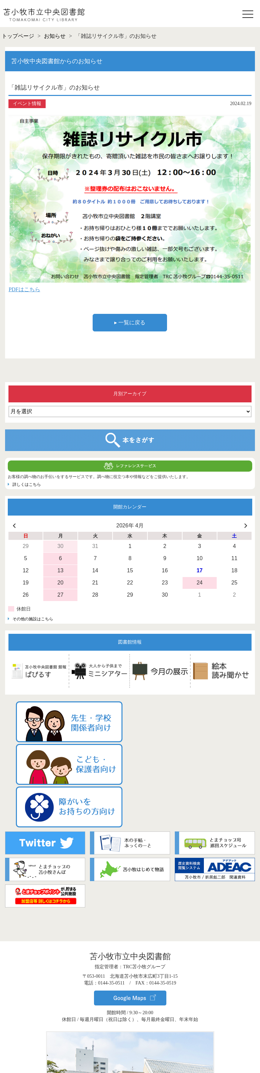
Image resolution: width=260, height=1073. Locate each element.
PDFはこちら (24, 289)
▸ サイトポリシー (130, 1062)
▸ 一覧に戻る (129, 322)
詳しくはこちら (27, 484)
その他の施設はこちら (33, 619)
